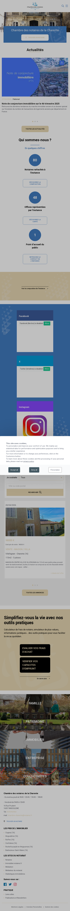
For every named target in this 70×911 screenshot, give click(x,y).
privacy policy (28, 461)
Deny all (34, 470)
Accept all (14, 470)
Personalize (55, 470)
